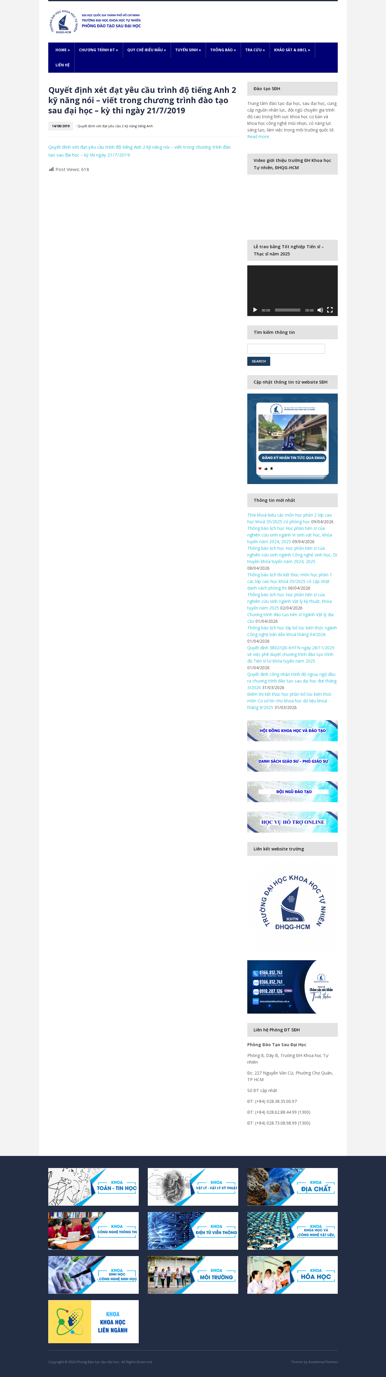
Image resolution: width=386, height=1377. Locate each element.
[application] (292, 290)
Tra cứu (255, 49)
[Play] (255, 310)
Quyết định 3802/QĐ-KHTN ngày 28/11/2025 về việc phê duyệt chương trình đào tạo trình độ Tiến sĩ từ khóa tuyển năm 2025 (291, 654)
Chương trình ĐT (98, 49)
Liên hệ (62, 65)
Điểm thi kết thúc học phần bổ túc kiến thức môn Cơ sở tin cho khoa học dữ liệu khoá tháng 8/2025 (289, 700)
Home (62, 49)
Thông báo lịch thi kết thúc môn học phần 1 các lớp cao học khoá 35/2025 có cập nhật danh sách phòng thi (289, 581)
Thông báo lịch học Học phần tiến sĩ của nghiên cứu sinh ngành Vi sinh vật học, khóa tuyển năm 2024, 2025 (289, 534)
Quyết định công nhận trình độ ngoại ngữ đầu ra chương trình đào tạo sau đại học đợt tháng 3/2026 (292, 680)
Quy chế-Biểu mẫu (146, 49)
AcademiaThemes (323, 1362)
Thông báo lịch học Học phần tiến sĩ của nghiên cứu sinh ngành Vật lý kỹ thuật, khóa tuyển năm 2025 (289, 601)
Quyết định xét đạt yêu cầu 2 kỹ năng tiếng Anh (115, 126)
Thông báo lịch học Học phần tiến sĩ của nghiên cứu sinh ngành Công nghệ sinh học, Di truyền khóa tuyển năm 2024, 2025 (292, 554)
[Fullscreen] (330, 310)
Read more (258, 136)
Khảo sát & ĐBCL (292, 49)
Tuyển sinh (188, 49)
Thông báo (223, 49)
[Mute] (320, 310)
